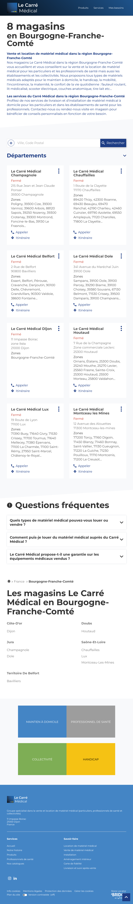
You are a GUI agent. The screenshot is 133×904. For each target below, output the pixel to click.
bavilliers (14, 681)
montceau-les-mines (97, 662)
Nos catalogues (15, 864)
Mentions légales (32, 891)
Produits (83, 7)
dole (10, 656)
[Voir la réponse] (66, 522)
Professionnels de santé (20, 859)
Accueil (11, 846)
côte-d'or (14, 623)
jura (10, 642)
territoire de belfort (23, 673)
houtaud (88, 631)
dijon (11, 631)
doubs (86, 623)
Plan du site (13, 894)
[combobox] (53, 143)
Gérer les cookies (84, 891)
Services (98, 7)
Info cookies (13, 891)
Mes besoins (116, 7)
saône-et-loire (93, 642)
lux (84, 656)
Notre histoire (14, 850)
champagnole (18, 650)
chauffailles (90, 650)
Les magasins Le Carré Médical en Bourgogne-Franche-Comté (58, 602)
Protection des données (58, 891)
